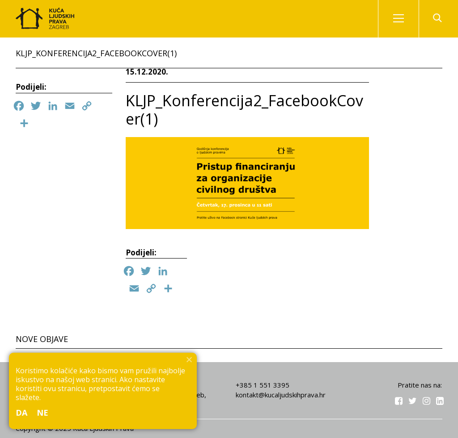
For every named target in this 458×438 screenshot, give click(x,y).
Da (22, 412)
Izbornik (406, 18)
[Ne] (188, 359)
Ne (43, 412)
